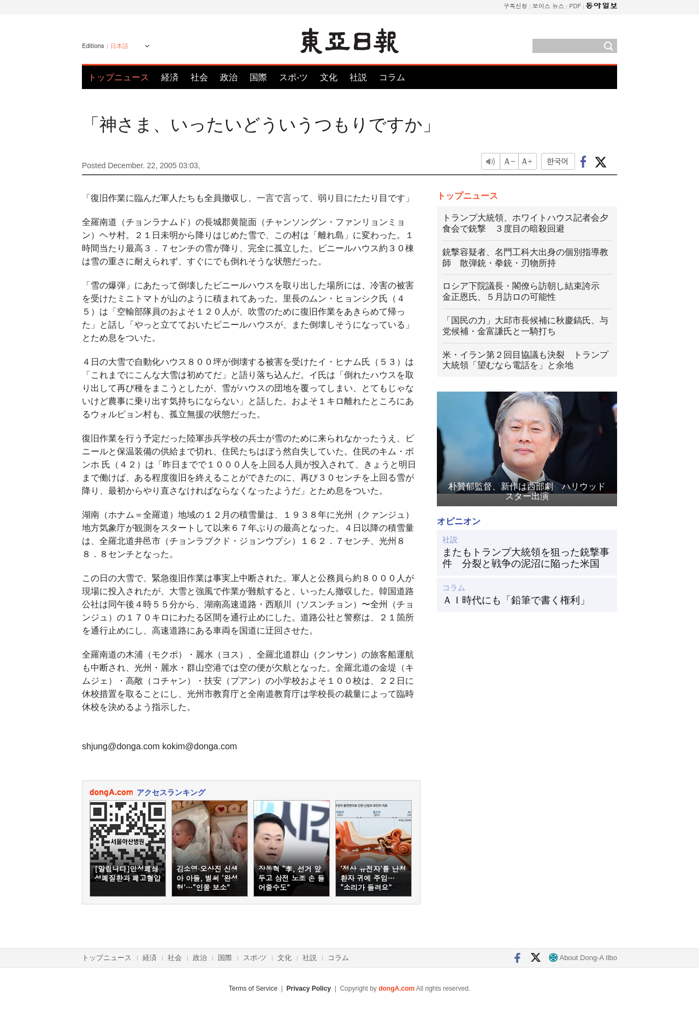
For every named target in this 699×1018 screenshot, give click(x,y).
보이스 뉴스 (548, 6)
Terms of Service (253, 988)
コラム (392, 77)
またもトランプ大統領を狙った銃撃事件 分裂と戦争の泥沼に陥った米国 (525, 558)
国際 (258, 77)
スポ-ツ (293, 77)
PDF (575, 6)
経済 (170, 77)
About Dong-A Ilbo (583, 958)
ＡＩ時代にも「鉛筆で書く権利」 (516, 600)
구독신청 (515, 6)
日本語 (119, 46)
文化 (328, 77)
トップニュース (118, 77)
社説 (358, 77)
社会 (199, 77)
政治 (229, 77)
